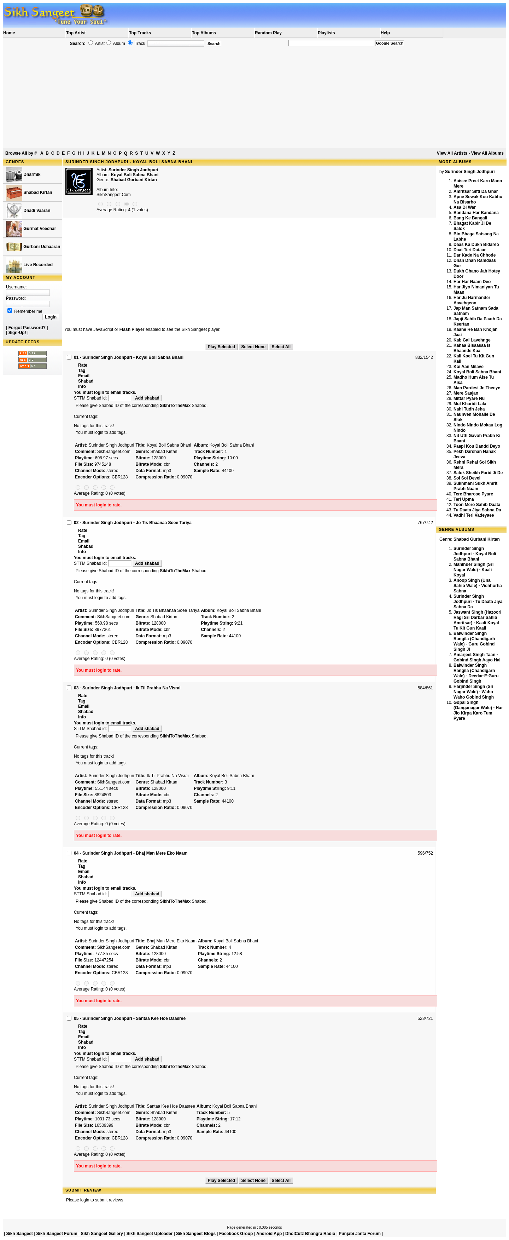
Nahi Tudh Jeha (469, 409)
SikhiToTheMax (175, 405)
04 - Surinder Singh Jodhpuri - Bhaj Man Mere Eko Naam (130, 853)
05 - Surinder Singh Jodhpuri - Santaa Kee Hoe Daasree (130, 1018)
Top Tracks (140, 32)
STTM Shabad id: (103, 398)
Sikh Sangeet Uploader (150, 1233)
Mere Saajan (466, 393)
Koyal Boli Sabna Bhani (477, 371)
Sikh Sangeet (19, 1233)
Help (385, 32)
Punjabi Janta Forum (360, 1233)
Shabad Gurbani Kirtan (134, 179)
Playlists (326, 32)
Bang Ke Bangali (470, 218)
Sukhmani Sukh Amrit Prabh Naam (475, 486)
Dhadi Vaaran (28, 211)
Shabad (85, 381)
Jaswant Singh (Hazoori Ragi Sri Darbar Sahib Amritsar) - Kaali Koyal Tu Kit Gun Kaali (477, 620)
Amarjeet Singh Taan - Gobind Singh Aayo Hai (477, 657)
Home (9, 32)
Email (83, 375)
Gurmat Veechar (31, 229)
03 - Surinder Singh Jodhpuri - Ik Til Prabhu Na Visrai (127, 687)
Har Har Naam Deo (472, 281)
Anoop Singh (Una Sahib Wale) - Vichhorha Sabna (478, 585)
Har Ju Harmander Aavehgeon (472, 300)
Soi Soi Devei (467, 478)
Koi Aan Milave (469, 366)
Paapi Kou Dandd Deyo (477, 446)
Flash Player (132, 329)
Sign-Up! (17, 332)
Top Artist (76, 32)
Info (82, 386)
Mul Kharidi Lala (470, 403)
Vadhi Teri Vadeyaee (474, 515)
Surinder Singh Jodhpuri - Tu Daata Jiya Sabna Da (478, 601)
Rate (82, 365)
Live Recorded (29, 265)
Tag (81, 370)
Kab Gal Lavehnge (472, 340)
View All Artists (452, 153)
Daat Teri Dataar (470, 249)
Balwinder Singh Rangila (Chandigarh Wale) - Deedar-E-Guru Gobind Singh (476, 673)
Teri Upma (464, 499)
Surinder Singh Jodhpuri (133, 169)
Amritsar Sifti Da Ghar (476, 191)
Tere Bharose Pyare (473, 494)
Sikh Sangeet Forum (56, 1233)
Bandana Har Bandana (476, 212)
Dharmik (23, 175)
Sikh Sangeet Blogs (196, 1233)
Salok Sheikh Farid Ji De (478, 472)
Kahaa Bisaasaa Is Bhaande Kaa (472, 348)
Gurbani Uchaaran (33, 247)
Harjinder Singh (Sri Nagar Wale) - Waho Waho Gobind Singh (474, 692)
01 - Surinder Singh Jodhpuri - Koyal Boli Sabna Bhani (128, 357)
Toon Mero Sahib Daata (477, 504)
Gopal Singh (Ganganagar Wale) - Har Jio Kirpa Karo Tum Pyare (478, 710)
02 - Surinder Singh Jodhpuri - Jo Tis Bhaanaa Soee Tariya (133, 522)
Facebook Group (236, 1233)
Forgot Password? (27, 327)
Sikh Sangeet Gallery (102, 1233)
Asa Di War (465, 207)
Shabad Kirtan (29, 193)
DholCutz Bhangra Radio (310, 1233)
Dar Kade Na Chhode (475, 255)
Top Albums (204, 32)
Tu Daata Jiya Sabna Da (477, 509)
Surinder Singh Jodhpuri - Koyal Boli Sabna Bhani (475, 554)
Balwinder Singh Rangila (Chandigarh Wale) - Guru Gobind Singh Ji (474, 641)
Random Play (268, 32)
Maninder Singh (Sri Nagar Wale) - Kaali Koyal (473, 570)
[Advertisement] (254, 97)
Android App (269, 1233)
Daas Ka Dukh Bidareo (476, 244)
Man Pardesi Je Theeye (477, 387)
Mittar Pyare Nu (469, 398)
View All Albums (487, 153)
